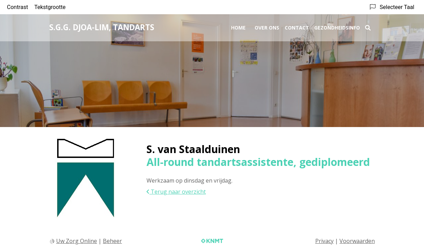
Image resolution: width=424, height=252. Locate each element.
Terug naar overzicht (176, 191)
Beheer (112, 241)
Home (238, 26)
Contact (297, 26)
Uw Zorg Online (76, 241)
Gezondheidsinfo (337, 26)
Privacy (324, 241)
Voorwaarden (357, 241)
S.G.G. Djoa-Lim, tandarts (101, 26)
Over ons (267, 26)
